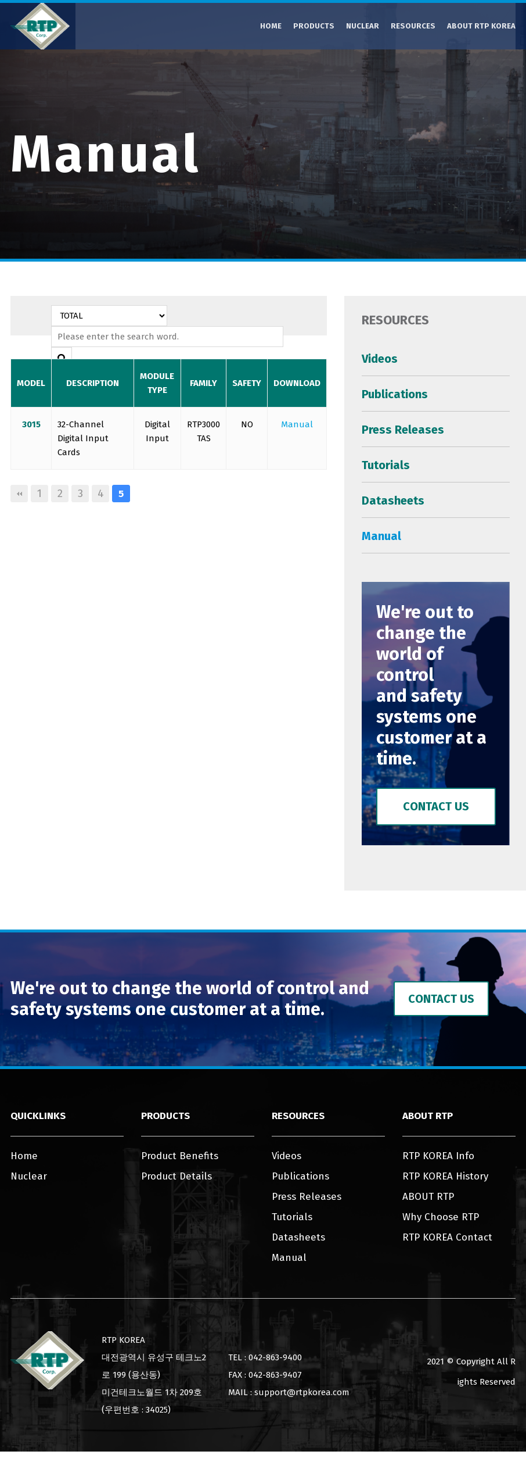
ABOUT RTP (428, 1197)
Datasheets (393, 500)
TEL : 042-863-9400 (265, 1357)
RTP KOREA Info (438, 1156)
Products (313, 26)
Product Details (176, 1176)
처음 (19, 493)
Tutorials (386, 465)
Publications (395, 394)
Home (271, 26)
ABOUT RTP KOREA (481, 26)
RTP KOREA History (445, 1176)
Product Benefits (179, 1156)
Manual (297, 424)
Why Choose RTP (440, 1217)
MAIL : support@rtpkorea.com (289, 1392)
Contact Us (436, 806)
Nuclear (362, 26)
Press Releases (403, 430)
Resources (413, 26)
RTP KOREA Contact (447, 1237)
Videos (380, 359)
